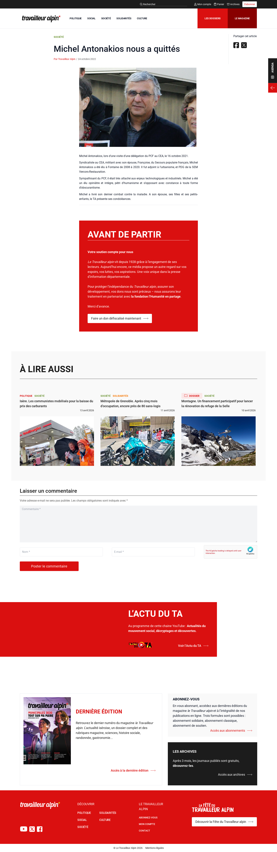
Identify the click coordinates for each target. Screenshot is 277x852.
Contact (144, 830)
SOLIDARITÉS (123, 18)
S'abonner (249, 4)
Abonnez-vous (148, 817)
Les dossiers (213, 18)
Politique (26, 395)
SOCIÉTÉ (106, 18)
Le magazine (242, 18)
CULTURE (142, 18)
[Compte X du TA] (32, 829)
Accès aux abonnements (231, 730)
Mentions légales (154, 848)
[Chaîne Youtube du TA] (23, 829)
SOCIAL (91, 18)
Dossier (191, 395)
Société (59, 37)
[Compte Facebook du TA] (39, 829)
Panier (219, 4)
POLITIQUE (76, 18)
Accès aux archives (235, 774)
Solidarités (120, 395)
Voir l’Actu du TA (193, 646)
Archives (233, 4)
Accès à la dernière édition (133, 770)
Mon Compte (147, 824)
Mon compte (202, 4)
